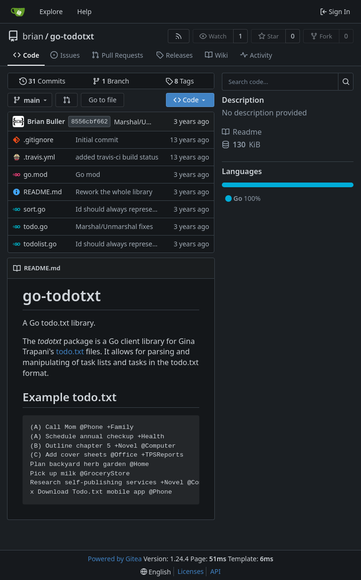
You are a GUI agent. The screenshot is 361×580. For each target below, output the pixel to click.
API (215, 571)
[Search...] (345, 82)
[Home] (18, 11)
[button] (66, 100)
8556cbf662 (89, 121)
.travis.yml (39, 157)
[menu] (156, 571)
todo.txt (70, 351)
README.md (43, 191)
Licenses (191, 571)
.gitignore (39, 139)
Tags (179, 80)
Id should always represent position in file (140, 209)
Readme (242, 132)
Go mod (88, 174)
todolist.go (40, 243)
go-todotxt (72, 36)
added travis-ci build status (117, 157)
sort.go (35, 209)
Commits (42, 80)
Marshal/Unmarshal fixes (152, 121)
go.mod (35, 174)
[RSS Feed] (178, 36)
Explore (51, 11)
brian (33, 36)
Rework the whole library (114, 191)
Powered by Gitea (115, 558)
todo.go (35, 226)
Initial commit (97, 139)
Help (84, 11)
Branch (111, 80)
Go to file (102, 99)
